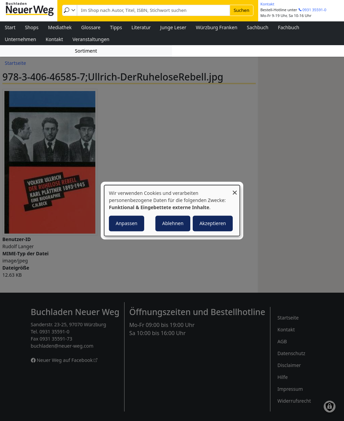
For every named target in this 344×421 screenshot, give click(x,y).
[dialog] (172, 210)
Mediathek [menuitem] (60, 27)
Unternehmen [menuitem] (20, 39)
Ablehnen (173, 223)
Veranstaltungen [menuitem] (91, 39)
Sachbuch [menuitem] (258, 27)
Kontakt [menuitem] (54, 39)
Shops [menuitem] (31, 27)
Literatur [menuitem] (141, 27)
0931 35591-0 (314, 9)
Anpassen (126, 223)
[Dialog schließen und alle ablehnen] (235, 189)
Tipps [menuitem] (116, 27)
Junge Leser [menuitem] (173, 27)
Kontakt (267, 3)
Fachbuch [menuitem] (288, 27)
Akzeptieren (212, 223)
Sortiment (86, 51)
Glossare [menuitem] (90, 27)
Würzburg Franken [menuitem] (216, 27)
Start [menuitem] (10, 27)
